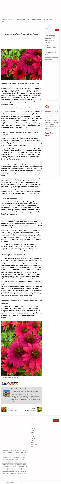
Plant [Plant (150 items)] (26, 465)
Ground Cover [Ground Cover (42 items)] (5, 458)
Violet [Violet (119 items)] (25, 472)
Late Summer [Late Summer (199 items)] (16, 460)
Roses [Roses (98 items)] (23, 467)
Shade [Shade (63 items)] (9, 470)
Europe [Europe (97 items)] (17, 453)
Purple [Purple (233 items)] (9, 467)
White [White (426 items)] (11, 474)
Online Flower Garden (52, 133)
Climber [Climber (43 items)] (12, 451)
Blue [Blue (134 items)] (23, 449)
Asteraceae (34, 95)
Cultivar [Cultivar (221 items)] (21, 451)
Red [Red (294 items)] (13, 467)
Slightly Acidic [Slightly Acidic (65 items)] (17, 470)
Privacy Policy (24, 481)
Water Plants (49, 19)
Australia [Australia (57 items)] (12, 449)
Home (3, 19)
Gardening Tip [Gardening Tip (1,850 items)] (19, 456)
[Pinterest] (10, 384)
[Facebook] (3, 384)
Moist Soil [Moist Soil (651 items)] (4, 463)
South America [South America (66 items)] (5, 472)
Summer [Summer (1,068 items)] (14, 472)
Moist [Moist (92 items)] (25, 460)
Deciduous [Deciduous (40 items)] (26, 451)
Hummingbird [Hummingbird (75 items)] (11, 458)
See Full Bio (18, 400)
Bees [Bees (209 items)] (20, 449)
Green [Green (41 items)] (24, 456)
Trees (43, 19)
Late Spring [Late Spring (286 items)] (11, 460)
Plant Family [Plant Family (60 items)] (5, 467)
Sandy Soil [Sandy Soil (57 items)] (5, 470)
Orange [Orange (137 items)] (24, 463)
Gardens (28, 19)
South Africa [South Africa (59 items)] (23, 470)
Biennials (13, 19)
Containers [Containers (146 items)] (17, 451)
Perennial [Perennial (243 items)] (19, 465)
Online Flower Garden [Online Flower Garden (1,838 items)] (18, 463)
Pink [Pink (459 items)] (23, 465)
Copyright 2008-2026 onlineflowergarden (11, 481)
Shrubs (39, 19)
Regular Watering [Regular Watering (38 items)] (18, 467)
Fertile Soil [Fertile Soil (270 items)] (5, 456)
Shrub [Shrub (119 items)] (12, 470)
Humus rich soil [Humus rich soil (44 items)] (18, 458)
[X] (5, 384)
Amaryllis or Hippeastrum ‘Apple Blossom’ (50, 47)
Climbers (22, 19)
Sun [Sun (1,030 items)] (18, 472)
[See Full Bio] (22, 401)
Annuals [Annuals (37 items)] (4, 449)
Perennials (33, 19)
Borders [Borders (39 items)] (26, 449)
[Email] (14, 384)
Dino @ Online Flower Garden (22, 37)
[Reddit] (7, 384)
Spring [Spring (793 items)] (10, 472)
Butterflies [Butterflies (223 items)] (4, 451)
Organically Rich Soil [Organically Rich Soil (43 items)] (6, 465)
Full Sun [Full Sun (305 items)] (13, 456)
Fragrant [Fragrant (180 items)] (9, 456)
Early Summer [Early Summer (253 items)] (12, 453)
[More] (16, 384)
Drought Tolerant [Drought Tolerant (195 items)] (6, 453)
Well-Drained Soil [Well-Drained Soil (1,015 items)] (6, 474)
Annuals (8, 19)
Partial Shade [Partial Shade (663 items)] (14, 465)
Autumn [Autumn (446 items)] (16, 449)
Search (46, 28)
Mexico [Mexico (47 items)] (21, 460)
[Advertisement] (30, 9)
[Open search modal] (59, 20)
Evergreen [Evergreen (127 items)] (22, 453)
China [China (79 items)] (9, 451)
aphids (12, 210)
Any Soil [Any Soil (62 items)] (8, 449)
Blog (3, 21)
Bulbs (17, 19)
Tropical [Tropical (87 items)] (21, 472)
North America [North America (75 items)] (10, 463)
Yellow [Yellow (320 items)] (15, 474)
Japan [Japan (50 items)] (23, 458)
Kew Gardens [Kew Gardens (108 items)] (5, 460)
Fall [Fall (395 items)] (26, 453)
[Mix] (12, 384)
